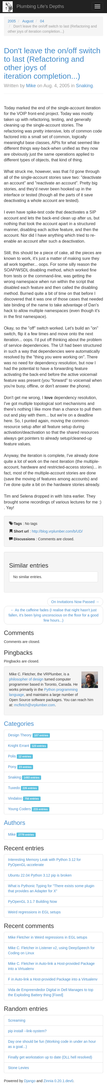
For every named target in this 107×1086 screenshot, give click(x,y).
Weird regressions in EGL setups (34, 912)
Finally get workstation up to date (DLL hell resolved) (50, 1057)
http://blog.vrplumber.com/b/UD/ (57, 531)
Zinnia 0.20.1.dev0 (58, 1081)
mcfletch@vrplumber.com (34, 705)
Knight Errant (28, 746)
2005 (12, 21)
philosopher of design (26, 679)
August (28, 21)
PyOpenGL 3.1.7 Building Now (32, 901)
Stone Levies (18, 1068)
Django (29, 1081)
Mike (31, 85)
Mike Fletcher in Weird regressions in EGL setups (47, 937)
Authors (14, 822)
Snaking (84, 85)
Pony (20, 767)
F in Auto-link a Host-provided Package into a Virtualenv (52, 979)
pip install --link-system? (27, 1031)
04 (42, 21)
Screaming (16, 1020)
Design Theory (29, 735)
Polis (20, 756)
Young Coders (28, 809)
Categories (19, 723)
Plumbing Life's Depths (40, 6)
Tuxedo (23, 788)
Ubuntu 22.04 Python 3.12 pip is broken (40, 875)
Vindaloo (24, 798)
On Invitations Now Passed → (75, 602)
